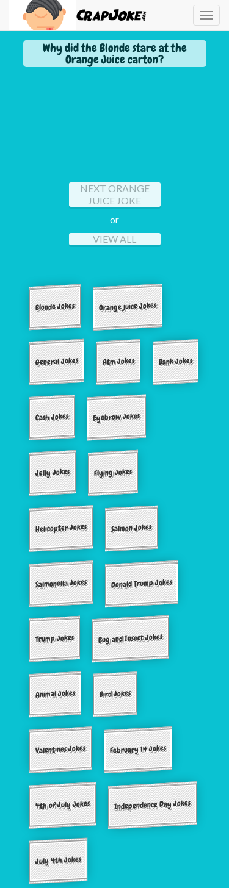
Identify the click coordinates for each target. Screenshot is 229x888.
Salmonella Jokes (61, 582)
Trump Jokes (54, 638)
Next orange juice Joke (115, 194)
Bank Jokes (175, 362)
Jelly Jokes (52, 473)
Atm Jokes (118, 362)
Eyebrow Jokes (116, 416)
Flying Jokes (113, 472)
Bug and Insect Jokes (130, 639)
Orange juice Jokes (127, 306)
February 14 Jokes (138, 749)
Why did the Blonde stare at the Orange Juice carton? (115, 53)
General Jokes (56, 362)
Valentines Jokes (60, 749)
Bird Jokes (115, 694)
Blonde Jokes (55, 306)
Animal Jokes (55, 693)
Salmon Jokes (131, 527)
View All (114, 239)
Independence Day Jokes (152, 805)
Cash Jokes (51, 417)
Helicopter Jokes (61, 527)
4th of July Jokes (62, 804)
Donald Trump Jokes (141, 583)
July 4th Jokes (58, 860)
